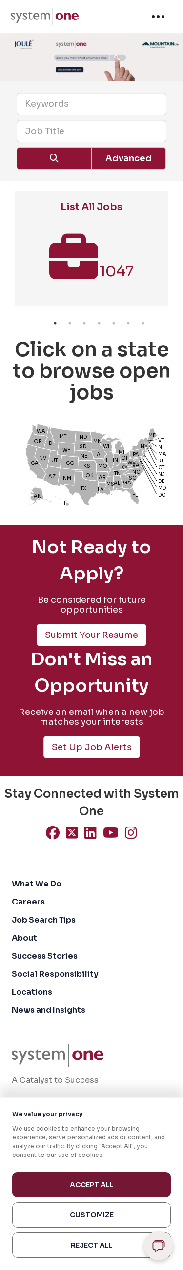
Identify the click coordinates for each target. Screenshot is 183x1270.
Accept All (92, 1184)
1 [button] (55, 323)
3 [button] (84, 323)
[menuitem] (45, 16)
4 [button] (99, 323)
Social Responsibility (55, 974)
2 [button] (70, 323)
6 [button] (128, 323)
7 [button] (143, 323)
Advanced (128, 158)
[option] (91, 253)
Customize (92, 1215)
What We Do (36, 884)
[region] (91, 1183)
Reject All (92, 1245)
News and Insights (48, 1010)
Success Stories (45, 956)
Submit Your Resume (91, 635)
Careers (28, 902)
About (24, 938)
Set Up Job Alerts (92, 747)
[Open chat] (158, 1245)
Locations (32, 992)
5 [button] (114, 323)
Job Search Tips (44, 920)
